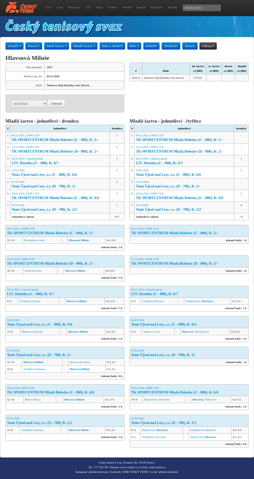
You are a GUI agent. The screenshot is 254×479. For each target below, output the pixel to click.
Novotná (161, 436)
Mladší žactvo (84, 46)
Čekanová (148, 301)
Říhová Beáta (33, 399)
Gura (157, 331)
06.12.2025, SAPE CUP (60, 138)
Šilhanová (210, 399)
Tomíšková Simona (34, 369)
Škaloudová (151, 399)
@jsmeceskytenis (98, 471)
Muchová (164, 399)
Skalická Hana (33, 270)
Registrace (74, 7)
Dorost (34, 46)
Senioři (152, 46)
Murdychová (202, 331)
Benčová (211, 429)
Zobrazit (56, 103)
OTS (88, 7)
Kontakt (172, 7)
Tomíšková (148, 436)
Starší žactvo (57, 46)
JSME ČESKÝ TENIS (135, 471)
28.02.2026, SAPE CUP (60, 196)
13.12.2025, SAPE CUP (60, 149)
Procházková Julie (34, 240)
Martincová (148, 429)
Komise (112, 7)
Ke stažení (157, 7)
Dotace (190, 46)
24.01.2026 (60, 173)
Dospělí (14, 46)
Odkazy (208, 46)
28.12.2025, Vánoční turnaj (60, 161)
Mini (134, 46)
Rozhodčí (171, 46)
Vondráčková (192, 301)
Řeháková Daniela (32, 331)
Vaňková (148, 331)
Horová (159, 301)
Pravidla (127, 7)
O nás (59, 7)
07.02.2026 (60, 184)
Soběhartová (197, 429)
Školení (141, 7)
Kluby (99, 7)
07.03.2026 (60, 207)
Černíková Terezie (29, 301)
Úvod (48, 7)
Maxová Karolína (80, 362)
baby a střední (112, 46)
